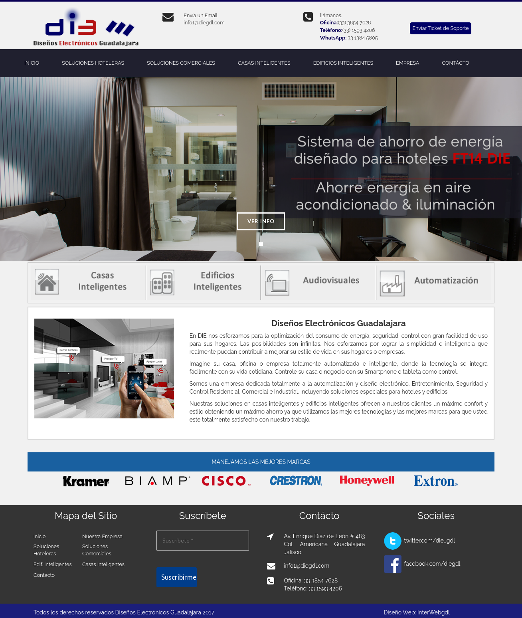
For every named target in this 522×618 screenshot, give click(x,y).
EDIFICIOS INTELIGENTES (343, 63)
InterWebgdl (433, 612)
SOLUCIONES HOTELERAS (93, 63)
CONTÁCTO (455, 63)
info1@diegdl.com (204, 23)
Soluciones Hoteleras (46, 550)
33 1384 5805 (363, 38)
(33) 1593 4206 (358, 30)
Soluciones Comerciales (96, 550)
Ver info (261, 221)
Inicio (39, 536)
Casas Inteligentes (103, 564)
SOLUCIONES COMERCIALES (181, 63)
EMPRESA (407, 63)
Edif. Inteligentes (52, 564)
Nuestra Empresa (102, 536)
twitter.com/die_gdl (429, 540)
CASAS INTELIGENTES (264, 63)
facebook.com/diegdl (432, 564)
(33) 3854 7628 (354, 23)
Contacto (44, 575)
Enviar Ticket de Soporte (440, 28)
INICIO (31, 63)
